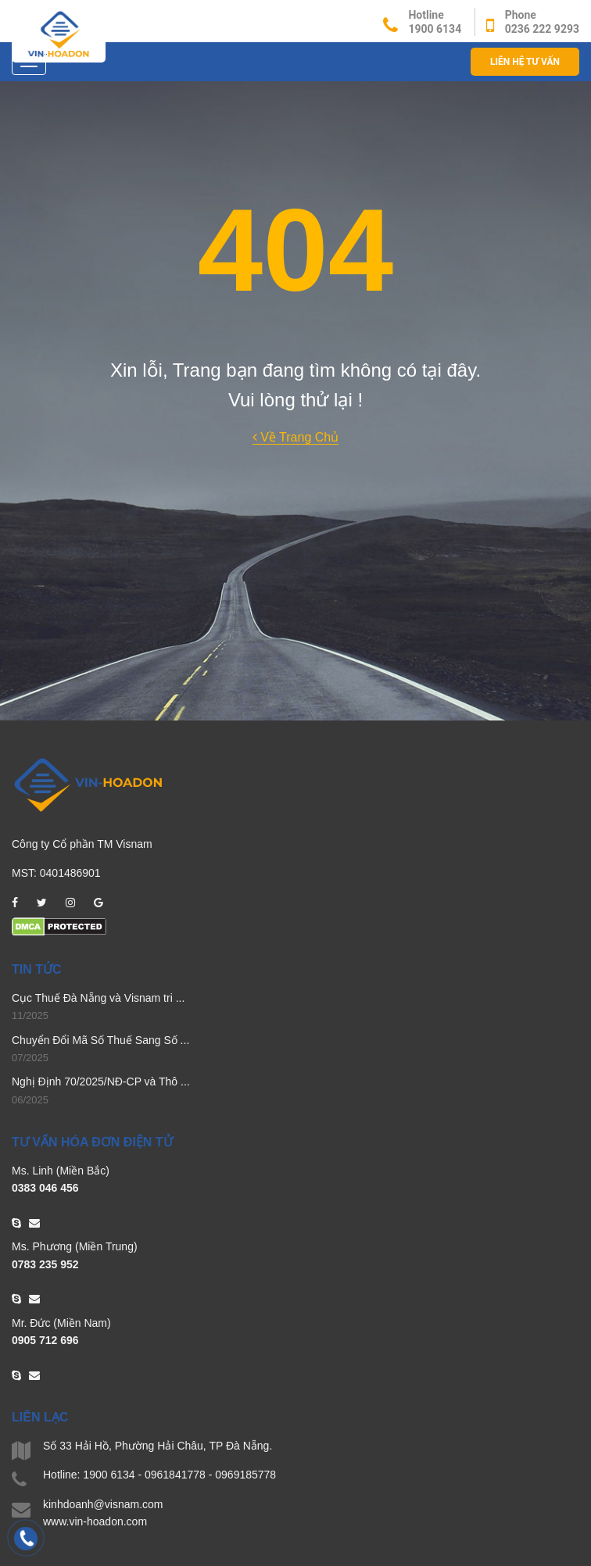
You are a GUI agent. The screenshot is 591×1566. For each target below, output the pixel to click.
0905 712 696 (45, 1340)
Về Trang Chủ (295, 437)
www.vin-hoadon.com (95, 1521)
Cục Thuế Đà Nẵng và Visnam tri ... (98, 998)
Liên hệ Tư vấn (525, 61)
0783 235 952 (45, 1264)
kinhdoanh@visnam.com (103, 1504)
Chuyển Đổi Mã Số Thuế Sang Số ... (100, 1040)
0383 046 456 (45, 1188)
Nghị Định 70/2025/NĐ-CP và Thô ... (101, 1081)
